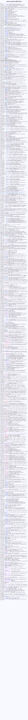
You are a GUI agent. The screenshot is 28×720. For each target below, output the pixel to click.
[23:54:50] (2, 716)
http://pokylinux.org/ (10, 562)
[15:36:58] (2, 266)
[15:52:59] (2, 284)
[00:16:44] (2, 47)
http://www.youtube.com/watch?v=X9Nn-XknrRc (8, 392)
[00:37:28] (2, 97)
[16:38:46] (2, 302)
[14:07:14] (2, 231)
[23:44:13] (2, 705)
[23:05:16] (2, 618)
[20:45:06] (2, 503)
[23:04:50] (2, 616)
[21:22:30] (2, 565)
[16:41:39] (2, 310)
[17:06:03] (2, 370)
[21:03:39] (2, 533)
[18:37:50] (2, 432)
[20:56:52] (2, 515)
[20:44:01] (2, 498)
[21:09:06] (2, 547)
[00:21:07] (2, 63)
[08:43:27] (2, 182)
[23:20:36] (2, 633)
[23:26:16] (2, 649)
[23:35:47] (2, 680)
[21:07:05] (2, 541)
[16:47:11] (2, 329)
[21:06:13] (2, 537)
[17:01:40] (2, 358)
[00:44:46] (2, 116)
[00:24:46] (2, 82)
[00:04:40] (2, 6)
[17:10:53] (2, 385)
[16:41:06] (2, 307)
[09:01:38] (2, 188)
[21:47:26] (2, 592)
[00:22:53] (2, 73)
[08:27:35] (2, 179)
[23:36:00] (2, 681)
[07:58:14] (2, 177)
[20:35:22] (2, 449)
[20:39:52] (2, 476)
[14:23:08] (2, 243)
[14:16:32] (2, 239)
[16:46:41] (2, 328)
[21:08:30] (2, 543)
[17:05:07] (2, 365)
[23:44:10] (2, 703)
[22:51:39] (2, 606)
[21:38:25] (2, 574)
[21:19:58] (2, 561)
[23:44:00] (2, 700)
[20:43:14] (2, 494)
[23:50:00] (2, 712)
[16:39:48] (2, 303)
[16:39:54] (2, 305)
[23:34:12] (2, 676)
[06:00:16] (2, 165)
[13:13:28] (2, 212)
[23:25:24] (2, 644)
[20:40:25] (2, 481)
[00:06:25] (2, 10)
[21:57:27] (2, 596)
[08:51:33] (2, 184)
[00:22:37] (2, 70)
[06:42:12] (2, 171)
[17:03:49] (2, 364)
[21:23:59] (2, 568)
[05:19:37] (2, 160)
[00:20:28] (2, 59)
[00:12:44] (2, 37)
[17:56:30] (2, 404)
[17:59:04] (2, 406)
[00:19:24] (2, 53)
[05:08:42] (2, 155)
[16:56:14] (2, 342)
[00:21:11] (2, 64)
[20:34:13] (2, 443)
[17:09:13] (2, 383)
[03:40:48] (2, 142)
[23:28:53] (2, 658)
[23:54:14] (2, 714)
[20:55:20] (2, 510)
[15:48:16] (2, 276)
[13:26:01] (2, 218)
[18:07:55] (2, 418)
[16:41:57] (2, 312)
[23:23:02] (2, 639)
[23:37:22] (2, 689)
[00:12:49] (2, 38)
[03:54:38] (2, 145)
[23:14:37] (2, 621)
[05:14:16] (2, 156)
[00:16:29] (2, 46)
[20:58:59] (2, 522)
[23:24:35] (2, 642)
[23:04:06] (2, 615)
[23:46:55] (2, 706)
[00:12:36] (2, 36)
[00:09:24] (2, 25)
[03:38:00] (2, 141)
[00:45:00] (2, 117)
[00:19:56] (2, 57)
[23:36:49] (2, 687)
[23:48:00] (2, 707)
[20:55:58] (2, 513)
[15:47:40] (2, 274)
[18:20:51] (2, 421)
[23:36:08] (2, 683)
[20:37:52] (2, 464)
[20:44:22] (2, 501)
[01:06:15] (2, 131)
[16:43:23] (2, 315)
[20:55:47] (2, 512)
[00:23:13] (2, 74)
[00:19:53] (2, 56)
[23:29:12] (2, 659)
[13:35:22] (2, 224)
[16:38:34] (2, 301)
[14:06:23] (2, 229)
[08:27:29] (2, 178)
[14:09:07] (2, 233)
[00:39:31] (2, 103)
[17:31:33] (2, 395)
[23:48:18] (2, 709)
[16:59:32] (2, 350)
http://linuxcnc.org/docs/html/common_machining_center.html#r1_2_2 (12, 509)
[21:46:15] (2, 589)
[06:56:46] (2, 175)
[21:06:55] (2, 539)
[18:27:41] (2, 427)
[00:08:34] (2, 23)
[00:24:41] (2, 81)
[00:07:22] (2, 16)
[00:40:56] (2, 106)
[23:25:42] (2, 646)
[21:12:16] (2, 557)
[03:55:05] (2, 146)
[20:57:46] (2, 517)
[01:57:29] (2, 139)
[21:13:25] (2, 559)
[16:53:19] (2, 337)
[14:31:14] (2, 249)
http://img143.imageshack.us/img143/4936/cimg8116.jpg (17, 10)
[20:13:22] (2, 440)
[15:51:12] (2, 282)
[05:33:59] (2, 162)
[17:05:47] (2, 369)
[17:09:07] (2, 382)
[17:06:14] (2, 372)
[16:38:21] (2, 299)
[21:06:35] (2, 538)
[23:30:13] (2, 663)
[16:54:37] (2, 339)
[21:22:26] (2, 564)
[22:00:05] (2, 598)
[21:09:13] (2, 548)
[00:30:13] (2, 87)
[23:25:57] (2, 648)
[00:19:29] (2, 55)
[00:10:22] (2, 30)
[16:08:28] (2, 289)
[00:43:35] (2, 111)
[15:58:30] (2, 285)
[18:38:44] (2, 434)
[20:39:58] (2, 477)
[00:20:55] (2, 62)
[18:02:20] (2, 417)
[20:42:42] (2, 492)
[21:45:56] (2, 587)
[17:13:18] (2, 390)
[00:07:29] (2, 17)
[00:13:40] (2, 40)
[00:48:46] (2, 120)
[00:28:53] (2, 86)
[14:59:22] (2, 256)
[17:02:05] (2, 360)
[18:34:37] (2, 429)
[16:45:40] (2, 326)
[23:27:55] (2, 652)
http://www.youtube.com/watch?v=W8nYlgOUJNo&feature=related (11, 84)
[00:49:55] (2, 121)
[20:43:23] (2, 497)
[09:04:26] (2, 191)
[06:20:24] (2, 166)
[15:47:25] (2, 271)
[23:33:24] (2, 674)
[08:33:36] (2, 181)
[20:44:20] (2, 499)
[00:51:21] (2, 124)
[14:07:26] (2, 232)
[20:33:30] (2, 441)
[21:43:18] (2, 583)
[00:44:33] (2, 114)
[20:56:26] (2, 514)
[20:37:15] (2, 460)
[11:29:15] (2, 201)
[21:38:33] (2, 575)
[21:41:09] (2, 581)
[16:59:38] (2, 355)
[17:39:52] (2, 400)
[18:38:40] (2, 433)
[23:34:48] (2, 678)
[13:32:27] (2, 220)
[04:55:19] (2, 153)
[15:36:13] (2, 265)
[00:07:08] (2, 13)
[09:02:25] (2, 189)
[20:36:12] (2, 454)
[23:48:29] (2, 710)
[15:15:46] (2, 259)
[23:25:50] (2, 647)
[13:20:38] (2, 215)
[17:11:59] (2, 388)
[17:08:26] (2, 378)
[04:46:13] (2, 151)
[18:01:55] (2, 415)
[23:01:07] (2, 612)
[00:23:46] (2, 76)
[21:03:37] (2, 532)
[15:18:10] (2, 261)
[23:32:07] (2, 671)
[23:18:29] (2, 627)
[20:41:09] (2, 482)
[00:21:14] (2, 66)
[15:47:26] (2, 273)
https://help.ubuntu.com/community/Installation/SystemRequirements (12, 483)
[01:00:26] (2, 129)
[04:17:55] (2, 148)
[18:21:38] (2, 425)
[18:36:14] (2, 430)
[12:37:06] (2, 207)
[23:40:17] (2, 695)
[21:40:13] (2, 579)
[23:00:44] (2, 610)
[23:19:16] (2, 630)
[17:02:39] (2, 361)
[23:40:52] (2, 696)
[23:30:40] (2, 667)
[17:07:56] (2, 377)
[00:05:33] (2, 7)
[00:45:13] (2, 118)
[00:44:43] (2, 115)
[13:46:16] (2, 225)
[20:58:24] (2, 519)
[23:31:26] (2, 670)
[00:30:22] (2, 89)
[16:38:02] (2, 297)
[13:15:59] (2, 213)
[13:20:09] (2, 214)
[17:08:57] (2, 380)
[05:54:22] (2, 164)
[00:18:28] (2, 49)
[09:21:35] (2, 197)
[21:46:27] (2, 591)
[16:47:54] (2, 332)
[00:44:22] (2, 113)
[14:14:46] (2, 237)
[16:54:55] (2, 341)
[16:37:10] (2, 293)
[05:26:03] (2, 161)
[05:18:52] (2, 159)
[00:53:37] (2, 127)
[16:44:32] (2, 321)
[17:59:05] (2, 407)
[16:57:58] (2, 347)
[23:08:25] (2, 619)
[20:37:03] (2, 459)
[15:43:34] (2, 268)
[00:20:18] (2, 58)
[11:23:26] (2, 200)
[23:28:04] (2, 654)
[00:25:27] (2, 83)
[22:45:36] (2, 603)
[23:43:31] (2, 697)
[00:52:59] (2, 125)
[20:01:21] (2, 438)
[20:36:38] (2, 458)
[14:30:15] (2, 247)
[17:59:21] (2, 409)
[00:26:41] (2, 84)
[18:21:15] (2, 423)
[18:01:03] (2, 412)
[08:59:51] (2, 186)
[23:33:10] (2, 672)
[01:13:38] (2, 134)
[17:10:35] (2, 384)
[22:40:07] (2, 601)
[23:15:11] (2, 622)
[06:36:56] (2, 168)
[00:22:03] (2, 68)
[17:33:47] (2, 397)
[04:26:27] (2, 149)
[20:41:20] (2, 484)
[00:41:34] (2, 107)
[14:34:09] (2, 254)
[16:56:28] (2, 343)
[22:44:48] (2, 602)
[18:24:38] (2, 426)
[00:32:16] (2, 91)
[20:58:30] (2, 520)
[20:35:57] (2, 450)
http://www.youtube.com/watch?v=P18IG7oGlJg (17, 241)
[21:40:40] (2, 580)
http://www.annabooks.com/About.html (15, 374)
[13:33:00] (2, 222)
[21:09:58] (2, 549)
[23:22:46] (2, 636)
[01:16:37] (2, 135)
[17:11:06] (2, 386)
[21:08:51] (2, 545)
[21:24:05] (2, 569)
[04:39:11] (2, 150)
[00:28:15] (2, 85)
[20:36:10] (2, 452)
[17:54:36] (2, 402)
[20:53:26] (2, 508)
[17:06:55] (2, 373)
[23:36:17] (2, 684)
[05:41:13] (2, 163)
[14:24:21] (2, 245)
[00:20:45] (2, 60)
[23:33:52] (2, 675)
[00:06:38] (2, 11)
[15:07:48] (2, 258)
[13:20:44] (2, 217)
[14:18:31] (2, 242)
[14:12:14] (2, 236)
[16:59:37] (2, 353)
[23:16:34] (2, 626)
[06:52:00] (2, 173)
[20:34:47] (2, 446)
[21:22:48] (2, 566)
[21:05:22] (2, 535)
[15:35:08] (2, 264)
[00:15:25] (2, 43)
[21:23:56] (2, 567)
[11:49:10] (2, 204)
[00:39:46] (2, 105)
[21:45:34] (2, 586)
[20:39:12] (2, 472)
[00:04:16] (2, 5)
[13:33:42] (2, 223)
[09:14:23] (2, 194)
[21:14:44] (2, 560)
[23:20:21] (2, 632)
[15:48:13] (2, 275)
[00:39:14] (2, 101)
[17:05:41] (2, 367)
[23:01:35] (2, 613)
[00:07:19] (2, 15)
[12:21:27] (2, 205)
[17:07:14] (2, 375)
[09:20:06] (2, 195)
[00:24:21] (2, 78)
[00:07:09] (2, 14)
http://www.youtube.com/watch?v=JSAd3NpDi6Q (8, 100)
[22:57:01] (2, 607)
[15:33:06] (2, 263)
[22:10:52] (2, 600)
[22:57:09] (2, 608)
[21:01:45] (2, 523)
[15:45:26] (2, 270)
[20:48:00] (2, 506)
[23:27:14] (2, 650)
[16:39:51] (2, 304)
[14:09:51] (2, 234)
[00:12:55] (2, 39)
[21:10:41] (2, 550)
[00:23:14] (2, 75)
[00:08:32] (2, 22)
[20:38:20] (2, 468)
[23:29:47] (2, 661)
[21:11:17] (2, 553)
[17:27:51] (2, 393)
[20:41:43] (2, 487)
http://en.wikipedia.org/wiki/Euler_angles (17, 502)
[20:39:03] (2, 470)
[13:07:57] (2, 211)
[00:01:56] (2, 4)
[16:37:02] (2, 292)
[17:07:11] (2, 374)
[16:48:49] (2, 334)
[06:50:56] (2, 172)
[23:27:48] (2, 651)
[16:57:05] (2, 345)
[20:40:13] (2, 480)
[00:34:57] (2, 93)
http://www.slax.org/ (6, 556)
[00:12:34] (2, 35)
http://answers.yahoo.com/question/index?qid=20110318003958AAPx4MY (12, 609)
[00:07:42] (2, 18)
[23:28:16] (2, 655)
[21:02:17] (2, 525)
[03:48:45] (2, 143)
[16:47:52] (2, 330)
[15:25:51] (2, 262)
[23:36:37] (2, 685)
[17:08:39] (2, 379)
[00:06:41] (2, 12)
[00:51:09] (2, 122)
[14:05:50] (2, 227)
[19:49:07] (2, 437)
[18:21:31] (2, 424)
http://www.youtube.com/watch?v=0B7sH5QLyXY (8, 123)
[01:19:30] (2, 137)
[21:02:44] (2, 528)
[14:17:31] (2, 241)
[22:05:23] (2, 599)
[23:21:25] (2, 634)
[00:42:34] (2, 110)
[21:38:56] (2, 577)
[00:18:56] (2, 50)
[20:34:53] (2, 448)
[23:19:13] (2, 628)
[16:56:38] (2, 344)
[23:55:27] (2, 717)
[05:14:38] (2, 157)
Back (1, 3)
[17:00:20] (2, 356)
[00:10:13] (2, 28)
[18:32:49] (2, 428)
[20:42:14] (2, 491)
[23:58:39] (2, 718)
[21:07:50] (2, 542)
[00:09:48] (2, 27)
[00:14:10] (2, 41)
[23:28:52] (2, 656)
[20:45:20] (2, 505)
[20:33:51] (2, 442)
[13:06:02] (2, 209)
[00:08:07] (2, 20)
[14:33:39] (2, 252)
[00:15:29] (2, 44)
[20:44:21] (2, 500)
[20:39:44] (2, 475)
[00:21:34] (2, 67)
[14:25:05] (2, 246)
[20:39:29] (2, 474)
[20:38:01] (2, 466)
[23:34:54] (2, 679)
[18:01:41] (2, 414)
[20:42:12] (2, 489)
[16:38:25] (2, 300)
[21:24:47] (2, 570)
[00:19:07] (2, 52)
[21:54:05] (2, 594)
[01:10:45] (2, 132)
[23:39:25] (2, 692)
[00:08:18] (2, 21)
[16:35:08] (2, 290)
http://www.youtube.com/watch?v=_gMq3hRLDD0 (15, 120)
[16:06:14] (2, 288)
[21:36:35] (2, 571)
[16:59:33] (2, 351)
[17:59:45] (2, 410)
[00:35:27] (2, 95)
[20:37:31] (2, 462)
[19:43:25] (2, 435)
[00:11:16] (2, 33)
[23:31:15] (2, 669)
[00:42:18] (2, 109)
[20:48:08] (2, 507)
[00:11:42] (2, 34)
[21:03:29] (2, 530)
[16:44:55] (2, 324)
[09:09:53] (2, 192)
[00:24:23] (2, 80)
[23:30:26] (2, 665)
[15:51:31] (2, 283)
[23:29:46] (2, 660)
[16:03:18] (2, 286)
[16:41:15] (2, 309)
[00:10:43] (2, 32)
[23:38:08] (2, 690)
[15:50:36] (2, 280)
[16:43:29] (2, 318)
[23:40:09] (2, 694)
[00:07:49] (2, 19)
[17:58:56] (2, 405)
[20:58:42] (2, 521)
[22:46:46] (2, 605)
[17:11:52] (2, 387)
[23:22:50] (2, 638)
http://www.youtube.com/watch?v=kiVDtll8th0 (16, 66)
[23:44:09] (2, 701)
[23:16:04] (2, 624)
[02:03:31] (2, 140)
